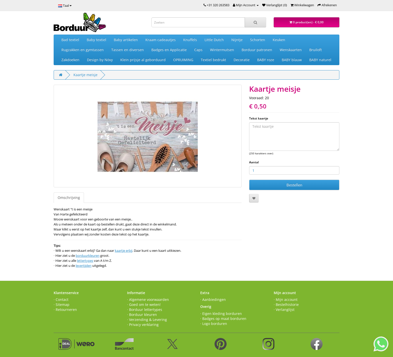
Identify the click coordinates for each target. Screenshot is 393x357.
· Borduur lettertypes (144, 309)
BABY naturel (320, 59)
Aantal (254, 162)
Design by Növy (100, 59)
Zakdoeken (70, 59)
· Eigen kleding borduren (221, 313)
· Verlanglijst (284, 309)
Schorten (257, 39)
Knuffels (190, 39)
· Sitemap (61, 304)
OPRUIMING (183, 59)
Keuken (279, 39)
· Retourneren (65, 309)
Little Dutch (214, 39)
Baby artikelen (126, 39)
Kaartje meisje (85, 74)
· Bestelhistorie (286, 304)
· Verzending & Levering (147, 319)
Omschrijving (69, 197)
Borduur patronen (257, 49)
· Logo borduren (213, 323)
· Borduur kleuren (142, 314)
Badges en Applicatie (169, 49)
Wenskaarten (291, 49)
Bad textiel (70, 39)
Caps (198, 49)
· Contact (61, 299)
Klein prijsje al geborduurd (143, 59)
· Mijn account (286, 299)
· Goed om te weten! (144, 304)
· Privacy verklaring (143, 324)
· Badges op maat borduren (223, 318)
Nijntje (237, 39)
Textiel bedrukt (213, 59)
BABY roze (265, 59)
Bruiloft (315, 49)
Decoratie (242, 59)
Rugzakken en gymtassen (82, 49)
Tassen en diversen (127, 49)
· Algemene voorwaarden (148, 299)
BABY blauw (292, 59)
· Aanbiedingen (213, 299)
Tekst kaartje (258, 118)
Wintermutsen (222, 49)
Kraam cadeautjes (160, 39)
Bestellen (294, 184)
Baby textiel (96, 39)
